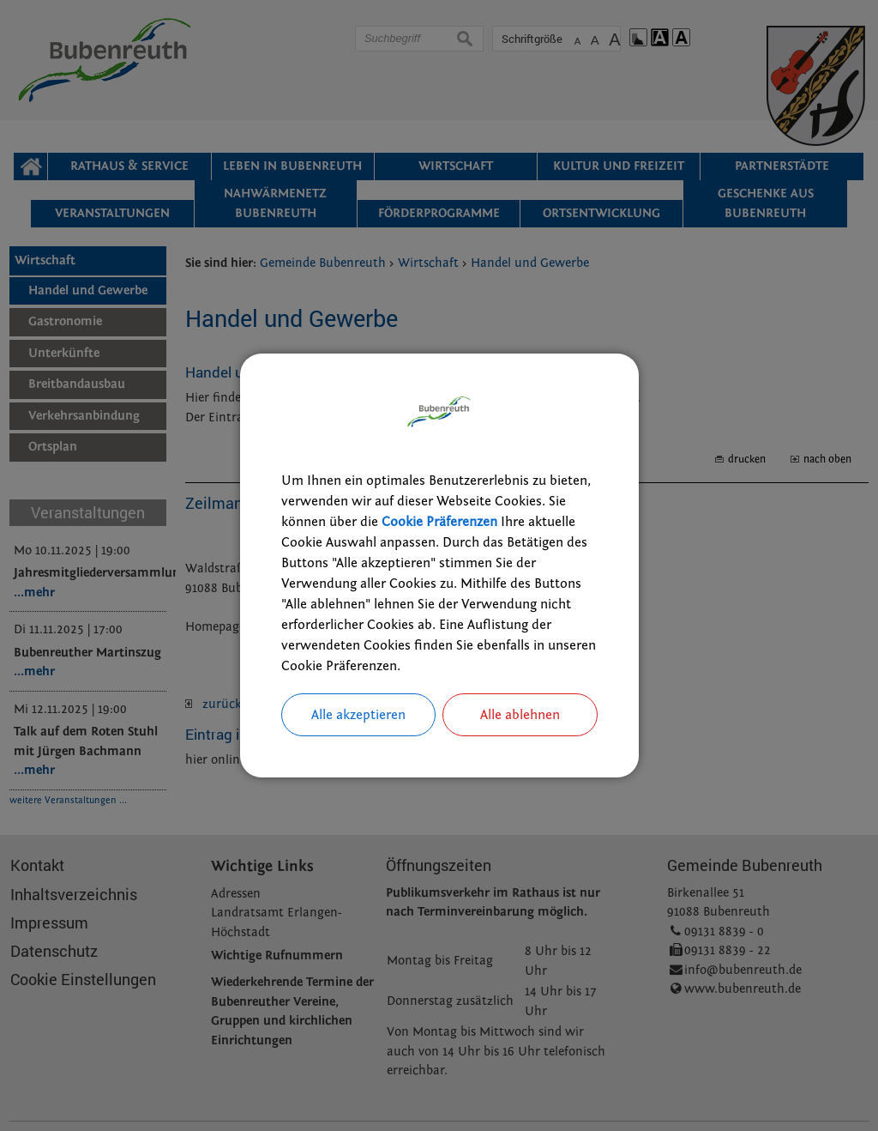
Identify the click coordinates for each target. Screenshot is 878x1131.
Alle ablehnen (520, 715)
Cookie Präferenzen (439, 521)
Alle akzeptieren (358, 715)
